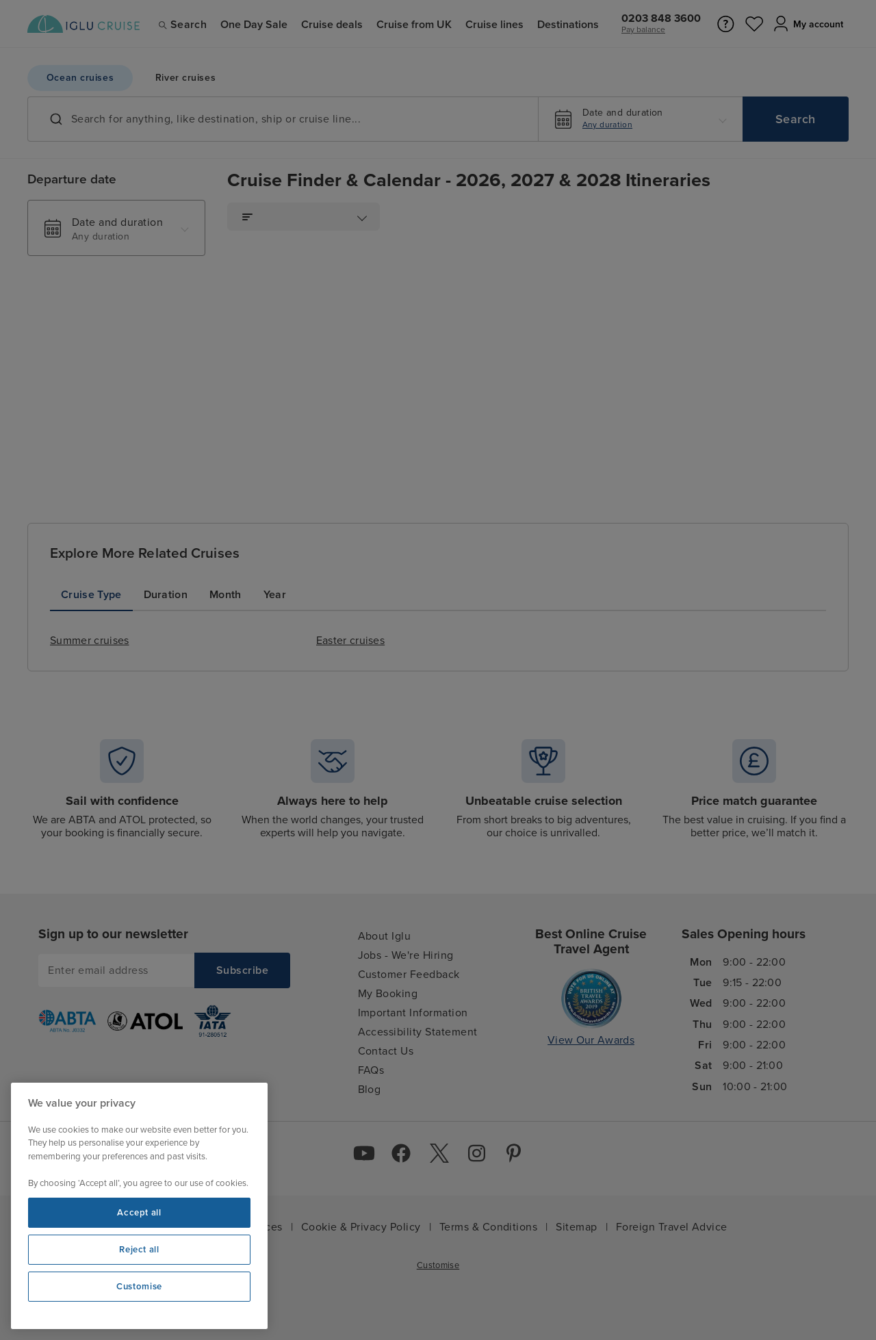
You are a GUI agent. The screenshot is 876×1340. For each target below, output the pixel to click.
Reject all (139, 1249)
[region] (139, 1206)
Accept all (139, 1212)
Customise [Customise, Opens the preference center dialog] (139, 1286)
